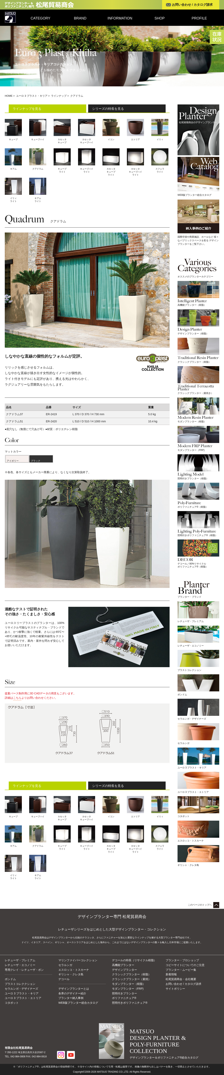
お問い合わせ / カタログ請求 (192, 4)
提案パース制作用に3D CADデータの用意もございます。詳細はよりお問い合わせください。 (40, 696)
